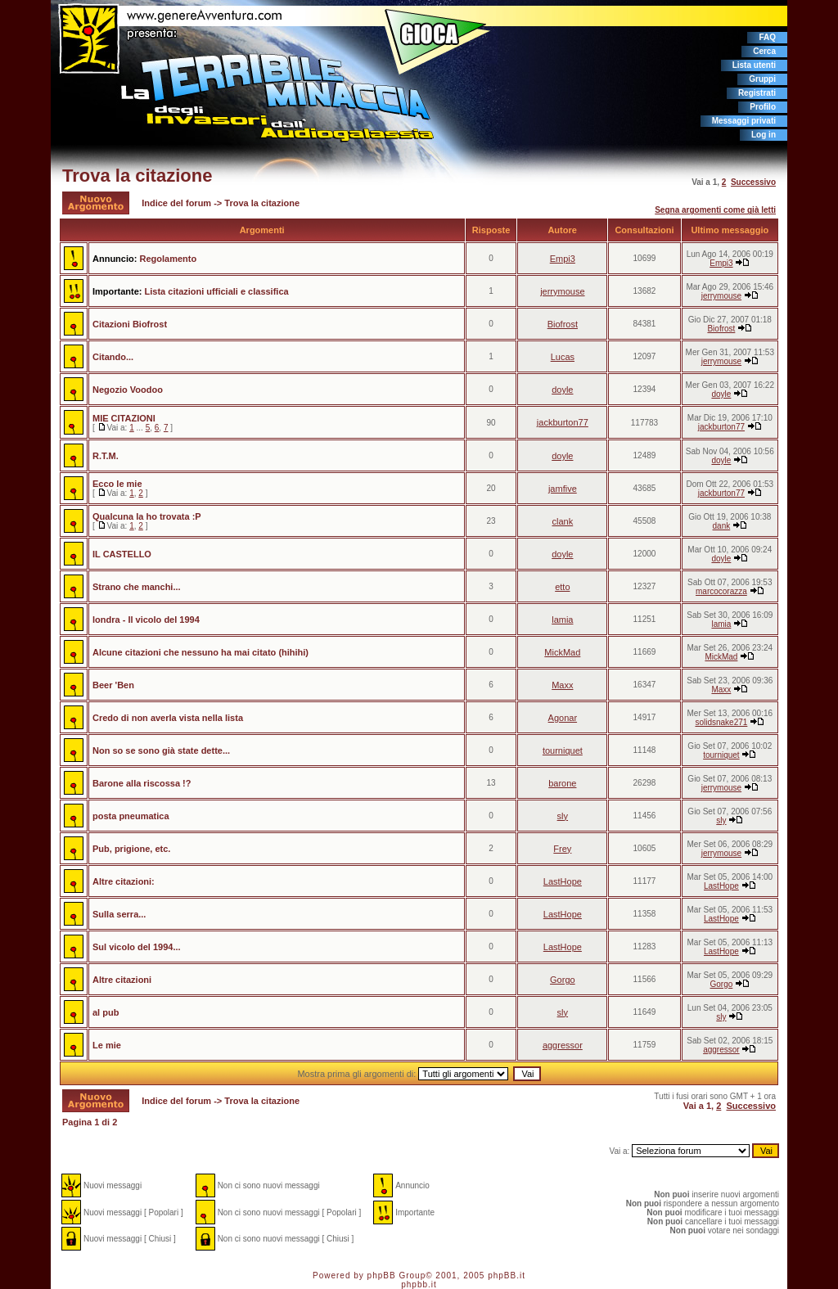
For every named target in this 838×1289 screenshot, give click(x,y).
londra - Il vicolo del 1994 (146, 619)
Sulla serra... (119, 914)
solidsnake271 (721, 722)
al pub (105, 1012)
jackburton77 (562, 422)
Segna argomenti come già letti (715, 209)
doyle (562, 389)
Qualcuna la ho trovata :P (146, 516)
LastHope (562, 881)
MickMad (562, 652)
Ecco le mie (117, 484)
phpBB (381, 1275)
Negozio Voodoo (127, 389)
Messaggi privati (744, 120)
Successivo (753, 182)
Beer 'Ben (113, 685)
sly (562, 816)
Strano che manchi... (136, 587)
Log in (763, 134)
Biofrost (562, 324)
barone (562, 783)
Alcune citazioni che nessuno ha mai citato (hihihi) (200, 652)
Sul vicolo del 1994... (136, 947)
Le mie (106, 1045)
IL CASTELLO (121, 554)
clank (563, 521)
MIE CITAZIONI (123, 418)
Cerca (764, 51)
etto (562, 587)
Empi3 (562, 259)
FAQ (767, 37)
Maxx (562, 685)
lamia (562, 619)
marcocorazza (721, 591)
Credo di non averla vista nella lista (167, 718)
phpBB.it (506, 1275)
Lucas (562, 357)
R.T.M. (105, 456)
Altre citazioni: (123, 881)
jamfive (562, 489)
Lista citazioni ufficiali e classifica (217, 291)
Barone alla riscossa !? (141, 783)
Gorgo (562, 980)
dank (722, 525)
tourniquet (563, 750)
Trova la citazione (137, 175)
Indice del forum (176, 203)
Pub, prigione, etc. (131, 849)
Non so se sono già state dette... (161, 750)
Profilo (763, 106)
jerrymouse (562, 291)
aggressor (563, 1045)
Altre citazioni (121, 980)
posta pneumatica (130, 816)
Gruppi (762, 78)
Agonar (562, 718)
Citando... (112, 357)
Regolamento (167, 259)
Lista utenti (754, 65)
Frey (562, 849)
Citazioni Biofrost (129, 324)
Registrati (757, 92)
